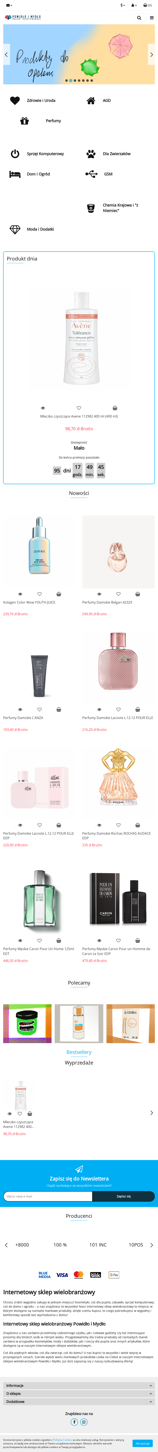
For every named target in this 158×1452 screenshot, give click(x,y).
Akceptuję (143, 1443)
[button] (147, 5)
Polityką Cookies (62, 1440)
